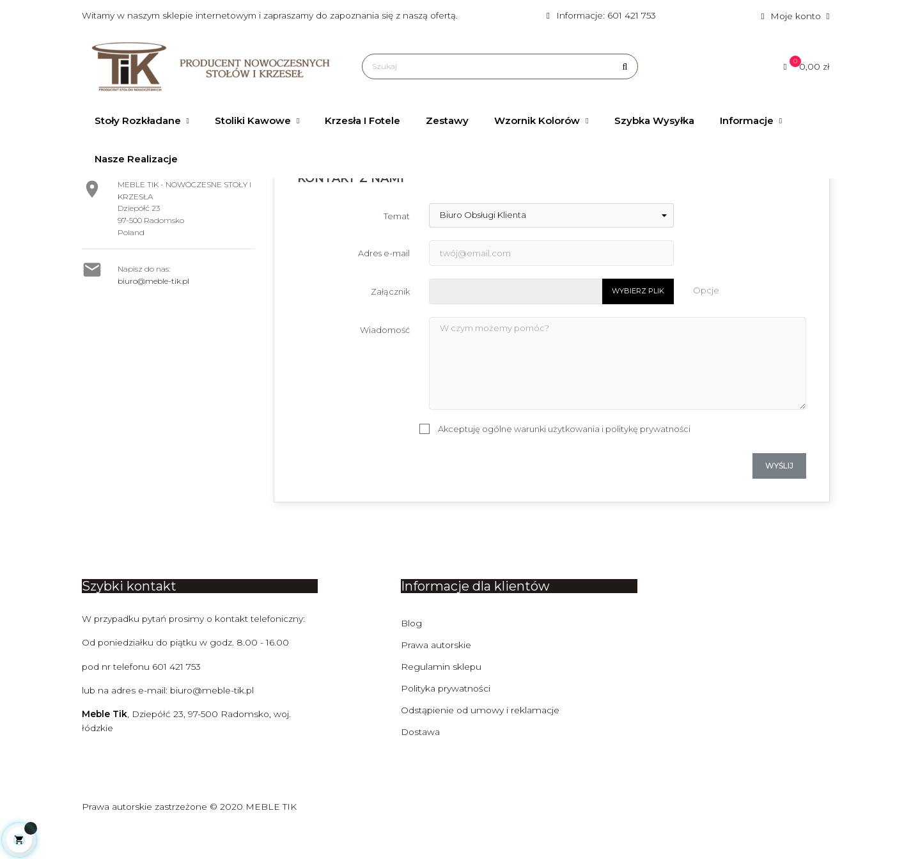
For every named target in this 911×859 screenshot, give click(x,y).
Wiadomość (385, 360)
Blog (412, 653)
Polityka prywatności (446, 718)
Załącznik (390, 321)
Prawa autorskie (436, 675)
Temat (397, 246)
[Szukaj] (499, 66)
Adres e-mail (384, 283)
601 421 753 (178, 696)
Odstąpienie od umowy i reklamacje (481, 740)
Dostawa (420, 762)
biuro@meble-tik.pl (153, 311)
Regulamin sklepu (441, 696)
